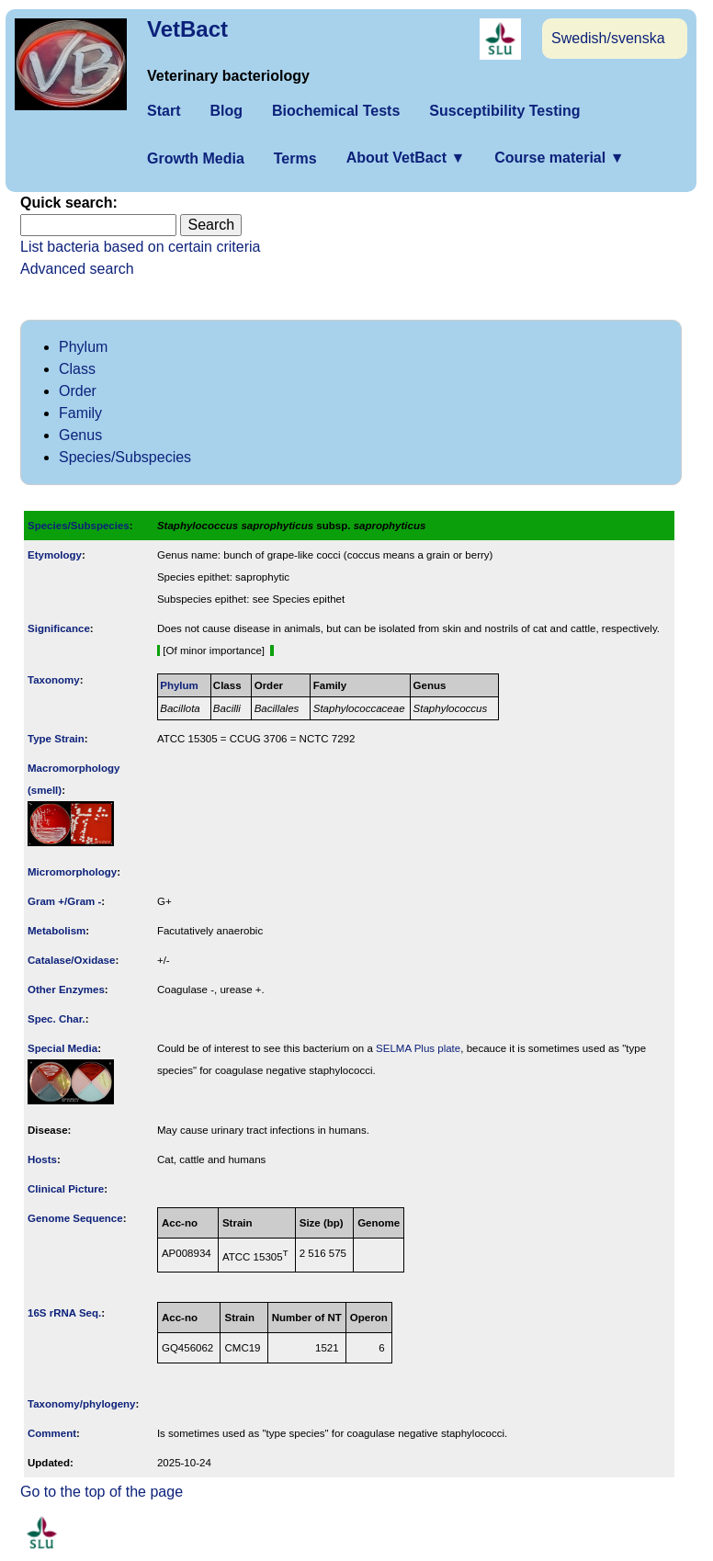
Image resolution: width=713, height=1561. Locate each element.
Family (80, 413)
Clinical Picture (66, 1188)
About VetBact (406, 157)
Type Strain (56, 738)
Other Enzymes (66, 989)
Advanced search (77, 269)
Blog (226, 111)
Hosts (42, 1159)
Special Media (62, 1048)
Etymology (55, 554)
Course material (559, 157)
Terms (295, 158)
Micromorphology (72, 871)
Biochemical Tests (336, 111)
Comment (52, 1433)
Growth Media (195, 158)
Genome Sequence (75, 1218)
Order (77, 391)
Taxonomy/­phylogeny (82, 1403)
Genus (80, 435)
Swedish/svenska (608, 38)
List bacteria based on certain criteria (140, 247)
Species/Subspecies (125, 457)
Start (163, 111)
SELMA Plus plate (418, 1048)
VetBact (187, 29)
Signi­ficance (59, 628)
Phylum (83, 347)
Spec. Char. (56, 1018)
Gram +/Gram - (64, 901)
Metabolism (56, 930)
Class (77, 369)
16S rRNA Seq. (64, 1312)
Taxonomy (54, 679)
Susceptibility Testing (504, 111)
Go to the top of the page (101, 1491)
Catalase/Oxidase (71, 960)
